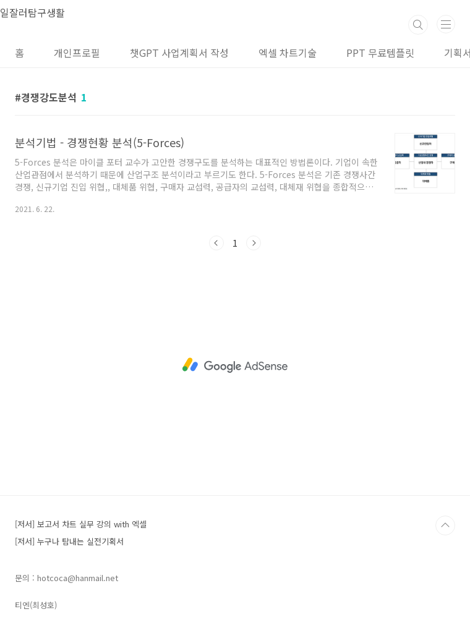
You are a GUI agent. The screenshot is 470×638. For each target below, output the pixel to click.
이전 (216, 243)
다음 (253, 243)
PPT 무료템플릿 (380, 52)
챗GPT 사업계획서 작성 (179, 52)
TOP (445, 525)
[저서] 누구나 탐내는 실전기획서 (69, 541)
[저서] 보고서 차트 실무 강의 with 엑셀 (81, 524)
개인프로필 (77, 52)
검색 (418, 24)
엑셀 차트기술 (287, 52)
